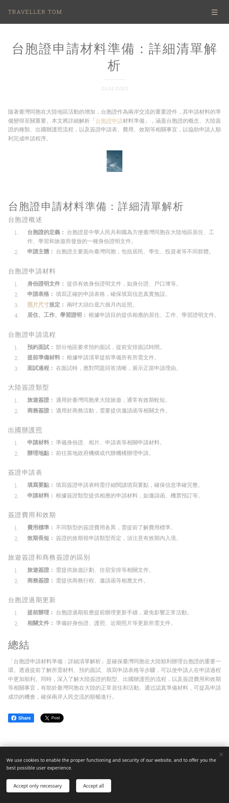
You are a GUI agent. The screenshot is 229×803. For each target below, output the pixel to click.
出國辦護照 (25, 430)
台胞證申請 (109, 120)
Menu (214, 12)
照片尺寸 (38, 304)
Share (21, 718)
